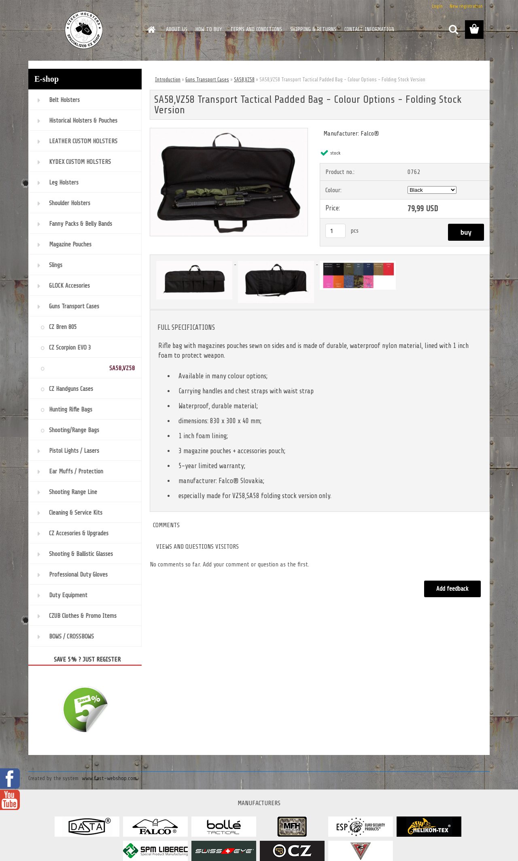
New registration (466, 6)
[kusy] (335, 231)
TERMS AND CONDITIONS (256, 29)
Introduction (167, 79)
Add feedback (452, 588)
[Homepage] (150, 29)
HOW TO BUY (208, 29)
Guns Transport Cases (207, 79)
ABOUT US (176, 29)
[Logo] (84, 30)
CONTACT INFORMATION (369, 29)
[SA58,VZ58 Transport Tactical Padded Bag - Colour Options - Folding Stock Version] (229, 131)
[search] (453, 29)
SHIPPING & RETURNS (313, 29)
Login (437, 6)
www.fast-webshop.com (109, 778)
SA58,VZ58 (244, 79)
